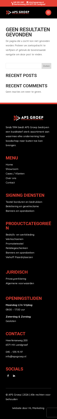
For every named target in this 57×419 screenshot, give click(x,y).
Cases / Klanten (15, 173)
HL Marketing (36, 408)
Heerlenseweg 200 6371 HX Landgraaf (29, 4)
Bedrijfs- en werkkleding (20, 234)
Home (9, 164)
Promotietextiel (14, 243)
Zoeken (46, 66)
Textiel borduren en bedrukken (24, 201)
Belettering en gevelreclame (22, 206)
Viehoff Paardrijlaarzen (19, 257)
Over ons (11, 178)
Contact (10, 182)
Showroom (12, 168)
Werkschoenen (14, 239)
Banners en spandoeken (20, 210)
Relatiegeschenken (17, 248)
